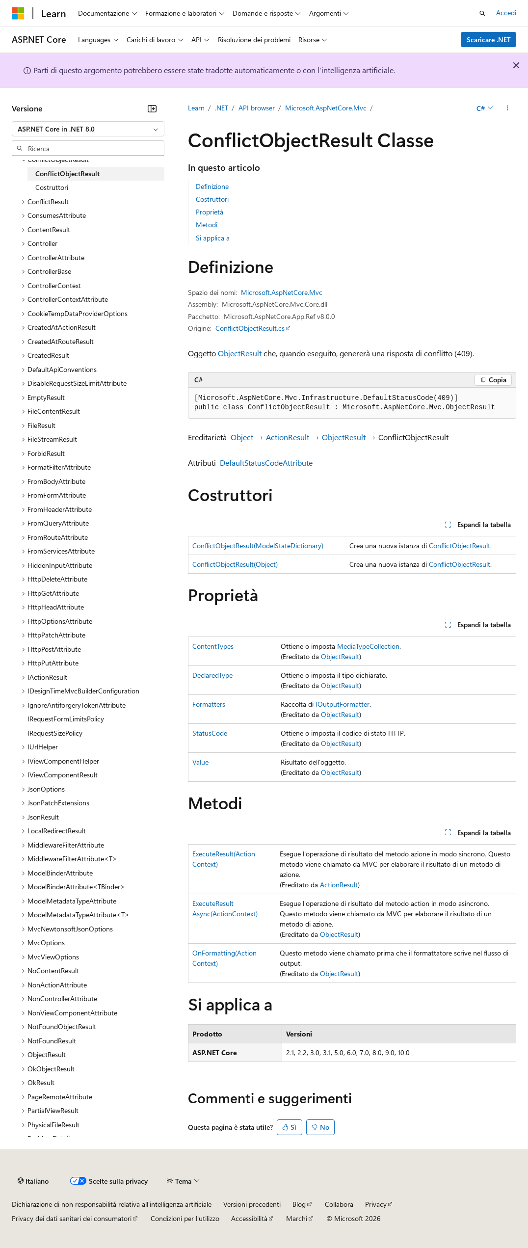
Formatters (208, 704)
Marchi (296, 1218)
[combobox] (88, 129)
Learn (196, 107)
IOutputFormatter (343, 704)
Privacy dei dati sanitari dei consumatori (72, 1218)
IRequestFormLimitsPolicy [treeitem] (65, 718)
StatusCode (209, 733)
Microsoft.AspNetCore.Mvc (326, 107)
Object (242, 437)
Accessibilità (249, 1218)
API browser (256, 107)
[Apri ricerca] (482, 13)
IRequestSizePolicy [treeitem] (54, 733)
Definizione (212, 186)
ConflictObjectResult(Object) (235, 564)
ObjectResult (240, 353)
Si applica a (213, 237)
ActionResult (287, 437)
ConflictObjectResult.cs (250, 328)
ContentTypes (213, 646)
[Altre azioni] (507, 108)
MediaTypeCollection (368, 646)
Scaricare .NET (489, 39)
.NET (221, 107)
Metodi (206, 224)
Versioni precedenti (252, 1204)
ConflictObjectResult (459, 545)
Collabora (339, 1204)
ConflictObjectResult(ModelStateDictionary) (257, 545)
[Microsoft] (18, 13)
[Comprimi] (152, 108)
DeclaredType (212, 675)
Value (200, 762)
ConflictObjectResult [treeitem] (67, 173)
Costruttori (212, 199)
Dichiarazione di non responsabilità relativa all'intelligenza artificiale (111, 1204)
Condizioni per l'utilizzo (185, 1218)
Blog (299, 1204)
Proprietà (209, 211)
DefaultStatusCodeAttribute (266, 462)
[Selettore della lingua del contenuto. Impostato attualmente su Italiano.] (33, 1181)
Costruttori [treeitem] (51, 187)
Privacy (376, 1204)
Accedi (506, 12)
